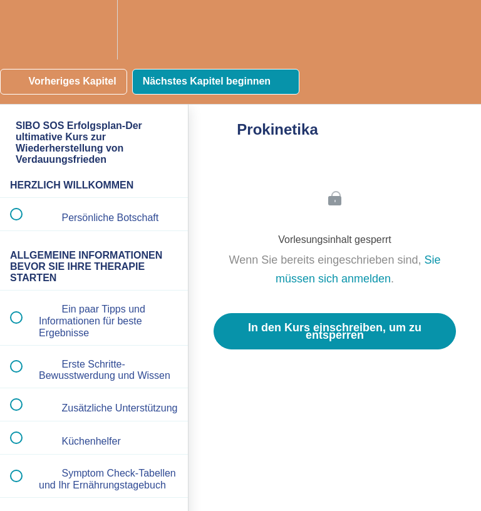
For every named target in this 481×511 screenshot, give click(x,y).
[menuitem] (94, 29)
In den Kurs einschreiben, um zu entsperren (335, 331)
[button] (23, 29)
